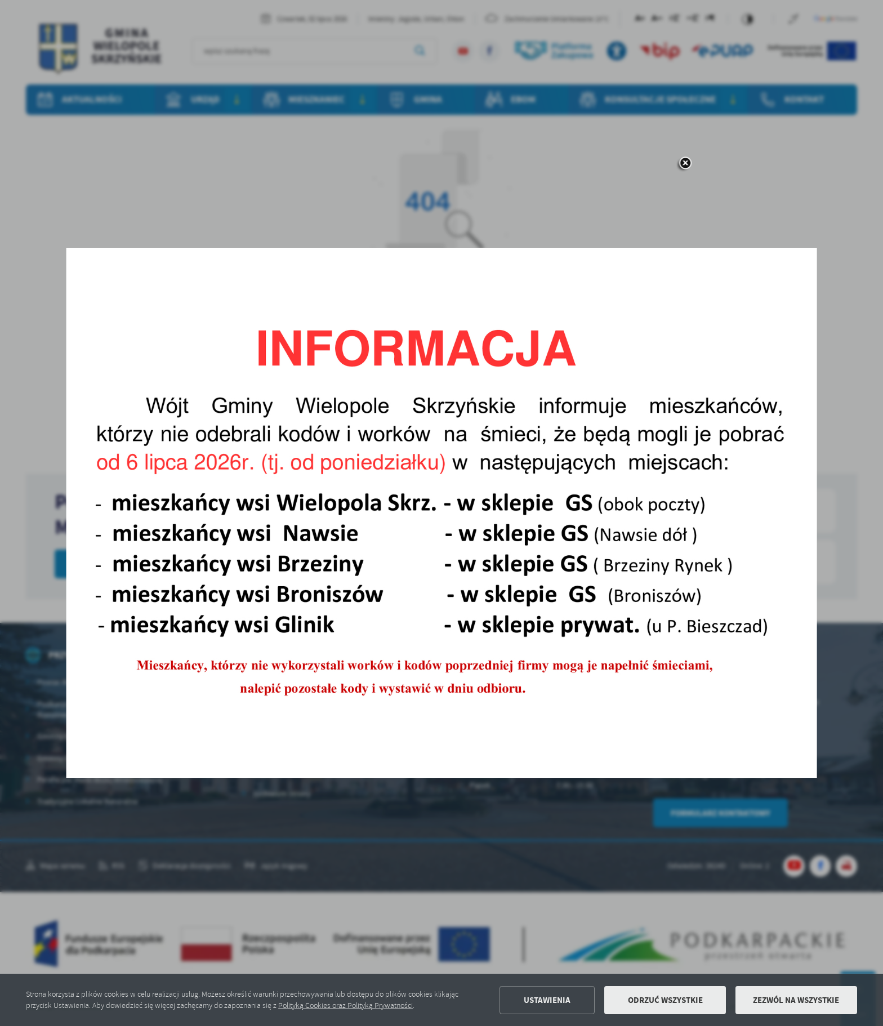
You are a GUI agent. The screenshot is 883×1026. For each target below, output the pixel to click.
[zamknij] (684, 163)
